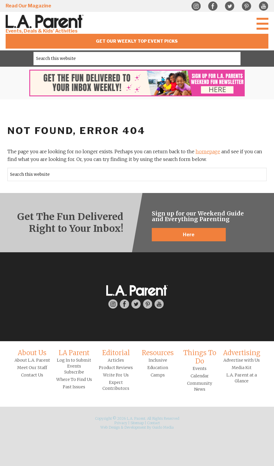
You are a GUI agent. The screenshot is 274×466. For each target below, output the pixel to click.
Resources (158, 353)
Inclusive (158, 360)
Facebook (212, 6)
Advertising (241, 353)
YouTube (263, 6)
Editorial (116, 353)
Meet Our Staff (32, 367)
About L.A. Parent (32, 360)
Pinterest (246, 6)
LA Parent (74, 353)
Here (188, 234)
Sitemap (137, 423)
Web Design (110, 427)
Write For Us (116, 375)
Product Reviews (116, 367)
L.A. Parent (46, 21)
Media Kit (242, 367)
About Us (32, 353)
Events (200, 368)
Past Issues (74, 387)
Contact (153, 423)
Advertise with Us (241, 360)
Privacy (120, 423)
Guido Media (163, 427)
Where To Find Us (74, 379)
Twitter (229, 6)
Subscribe (74, 372)
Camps (158, 375)
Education (157, 367)
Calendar (200, 376)
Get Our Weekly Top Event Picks (137, 41)
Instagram (196, 6)
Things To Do (199, 357)
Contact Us (32, 375)
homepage (208, 151)
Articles (116, 360)
